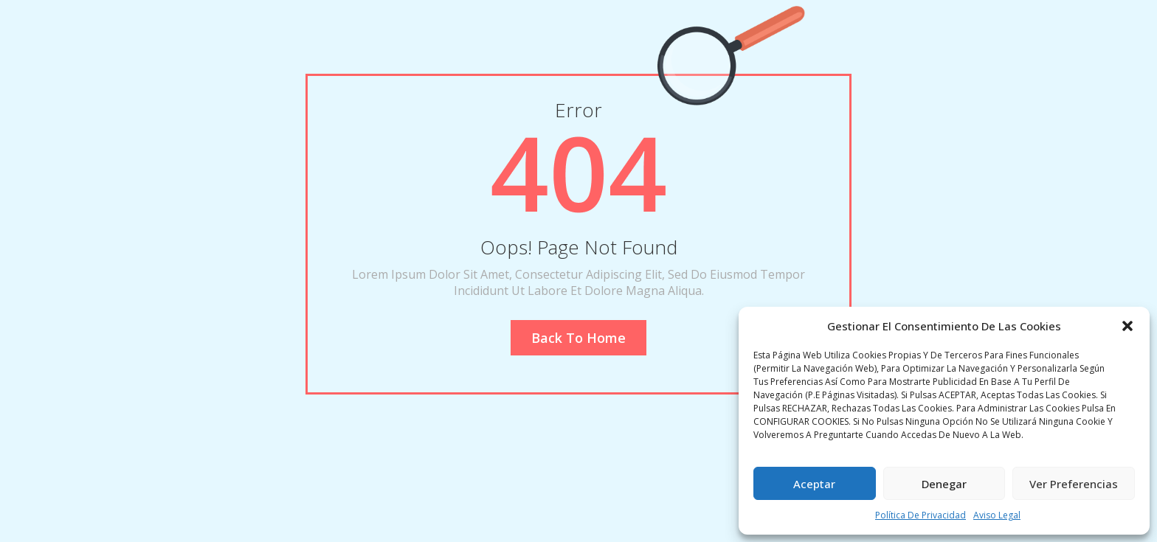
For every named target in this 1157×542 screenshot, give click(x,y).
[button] (1127, 326)
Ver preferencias (1073, 483)
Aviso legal (996, 515)
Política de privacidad (920, 515)
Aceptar (814, 483)
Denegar (944, 483)
